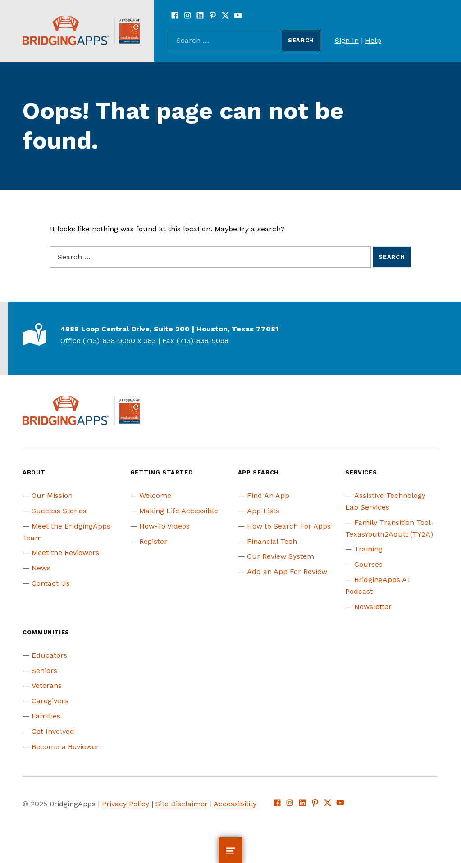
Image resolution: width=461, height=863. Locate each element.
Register (153, 541)
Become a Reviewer (65, 746)
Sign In (347, 40)
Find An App (268, 495)
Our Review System (280, 556)
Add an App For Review (287, 571)
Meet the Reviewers (65, 552)
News (41, 568)
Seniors (44, 670)
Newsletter (373, 606)
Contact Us (51, 583)
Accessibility (235, 804)
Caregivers (50, 700)
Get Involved (53, 731)
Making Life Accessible (178, 510)
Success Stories (59, 510)
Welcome (155, 495)
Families (46, 716)
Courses (368, 564)
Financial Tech (272, 541)
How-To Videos (164, 526)
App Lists (263, 510)
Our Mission (52, 495)
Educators (49, 655)
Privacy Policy (125, 804)
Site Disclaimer (181, 804)
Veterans (47, 685)
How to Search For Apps (289, 526)
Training (368, 549)
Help (373, 40)
